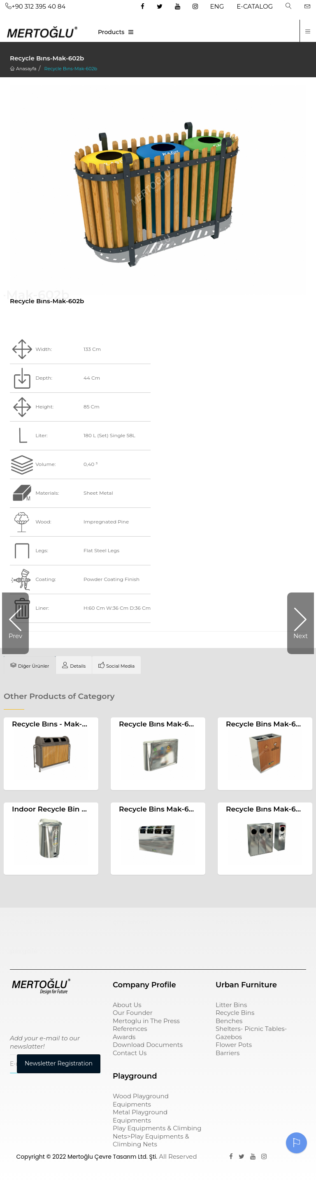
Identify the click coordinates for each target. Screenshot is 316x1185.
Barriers (227, 1053)
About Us (127, 1005)
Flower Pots (234, 1045)
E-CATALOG (255, 6)
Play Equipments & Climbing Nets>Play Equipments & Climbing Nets (157, 1136)
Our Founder (133, 1013)
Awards (124, 1037)
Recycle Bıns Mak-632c (160, 724)
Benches (229, 1021)
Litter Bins (231, 1005)
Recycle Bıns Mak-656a (267, 809)
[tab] (30, 665)
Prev (15, 636)
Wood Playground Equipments (141, 1100)
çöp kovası (132, 922)
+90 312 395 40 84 (35, 6)
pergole (23, 951)
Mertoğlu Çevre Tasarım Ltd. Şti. (112, 1157)
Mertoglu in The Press (146, 1021)
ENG (217, 6)
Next (300, 636)
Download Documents (148, 1045)
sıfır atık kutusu (244, 922)
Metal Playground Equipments (140, 1116)
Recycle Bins (235, 1013)
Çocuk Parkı (31, 922)
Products (111, 32)
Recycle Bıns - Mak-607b (56, 724)
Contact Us (129, 1053)
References (130, 1029)
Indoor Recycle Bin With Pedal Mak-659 (83, 809)
